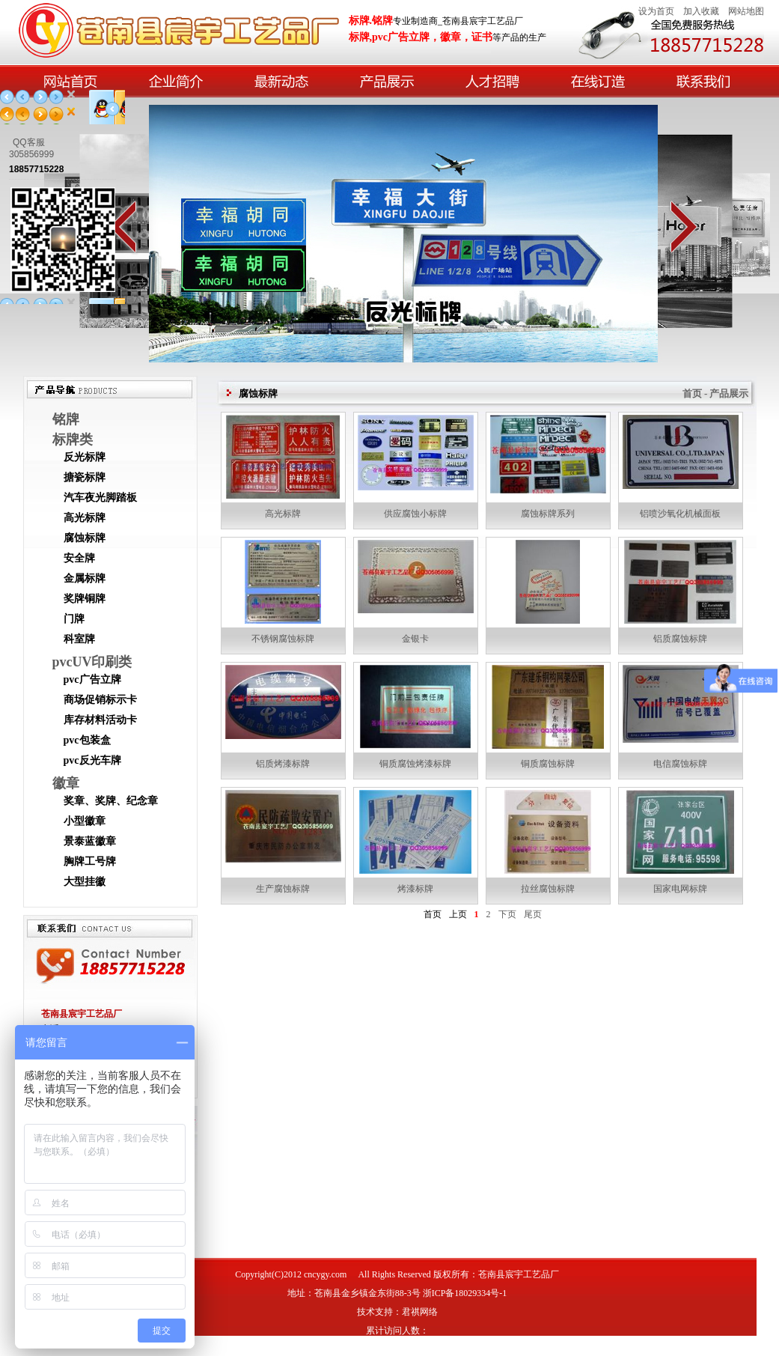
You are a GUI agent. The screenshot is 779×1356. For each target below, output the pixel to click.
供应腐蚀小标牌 (415, 513)
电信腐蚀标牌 (680, 763)
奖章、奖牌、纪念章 (111, 800)
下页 (507, 914)
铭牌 (65, 419)
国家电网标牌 (680, 889)
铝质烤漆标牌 (283, 763)
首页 (433, 914)
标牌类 (72, 439)
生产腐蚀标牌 (283, 889)
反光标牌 (85, 457)
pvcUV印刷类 (92, 661)
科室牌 (79, 639)
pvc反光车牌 (92, 760)
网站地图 (746, 11)
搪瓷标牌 (85, 477)
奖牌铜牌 (85, 598)
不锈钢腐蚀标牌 (282, 638)
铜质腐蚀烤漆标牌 (415, 763)
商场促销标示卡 (100, 699)
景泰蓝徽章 (90, 841)
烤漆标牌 (415, 889)
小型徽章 (85, 821)
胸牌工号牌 (90, 861)
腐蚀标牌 (85, 538)
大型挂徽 (85, 881)
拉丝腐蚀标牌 (548, 889)
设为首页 (656, 11)
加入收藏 (701, 11)
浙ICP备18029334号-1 (465, 1293)
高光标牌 (85, 517)
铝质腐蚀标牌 (680, 638)
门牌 (74, 618)
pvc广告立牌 (92, 679)
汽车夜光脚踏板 (100, 497)
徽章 (65, 783)
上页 (458, 914)
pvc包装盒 (87, 740)
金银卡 (415, 638)
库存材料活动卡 (100, 720)
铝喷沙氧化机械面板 (680, 513)
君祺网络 (420, 1312)
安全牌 (79, 558)
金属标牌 (85, 578)
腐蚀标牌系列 (548, 513)
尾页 (533, 914)
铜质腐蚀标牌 (548, 763)
